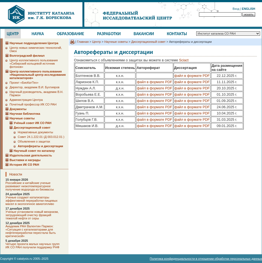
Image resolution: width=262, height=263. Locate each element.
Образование (70, 33)
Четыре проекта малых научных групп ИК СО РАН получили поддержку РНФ (32, 245)
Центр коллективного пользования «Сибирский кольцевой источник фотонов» (34, 63)
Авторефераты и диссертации (40, 146)
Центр (13, 33)
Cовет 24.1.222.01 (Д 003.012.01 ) (41, 136)
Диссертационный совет (148, 41)
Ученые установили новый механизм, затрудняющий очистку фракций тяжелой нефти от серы (32, 215)
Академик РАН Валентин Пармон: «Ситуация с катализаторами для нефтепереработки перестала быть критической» (30, 231)
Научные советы (116, 41)
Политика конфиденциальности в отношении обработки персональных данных (206, 258)
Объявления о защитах (34, 141)
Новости (15, 174)
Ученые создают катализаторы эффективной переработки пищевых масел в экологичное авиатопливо (31, 200)
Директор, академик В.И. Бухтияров (34, 87)
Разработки (109, 33)
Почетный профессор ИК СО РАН (33, 104)
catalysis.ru (24, 258)
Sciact (184, 60)
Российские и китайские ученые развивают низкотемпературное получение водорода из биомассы (29, 186)
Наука (38, 33)
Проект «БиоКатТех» (24, 82)
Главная (83, 41)
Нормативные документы (35, 132)
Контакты (177, 33)
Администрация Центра (26, 99)
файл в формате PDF (192, 76)
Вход (236, 8)
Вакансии (144, 33)
